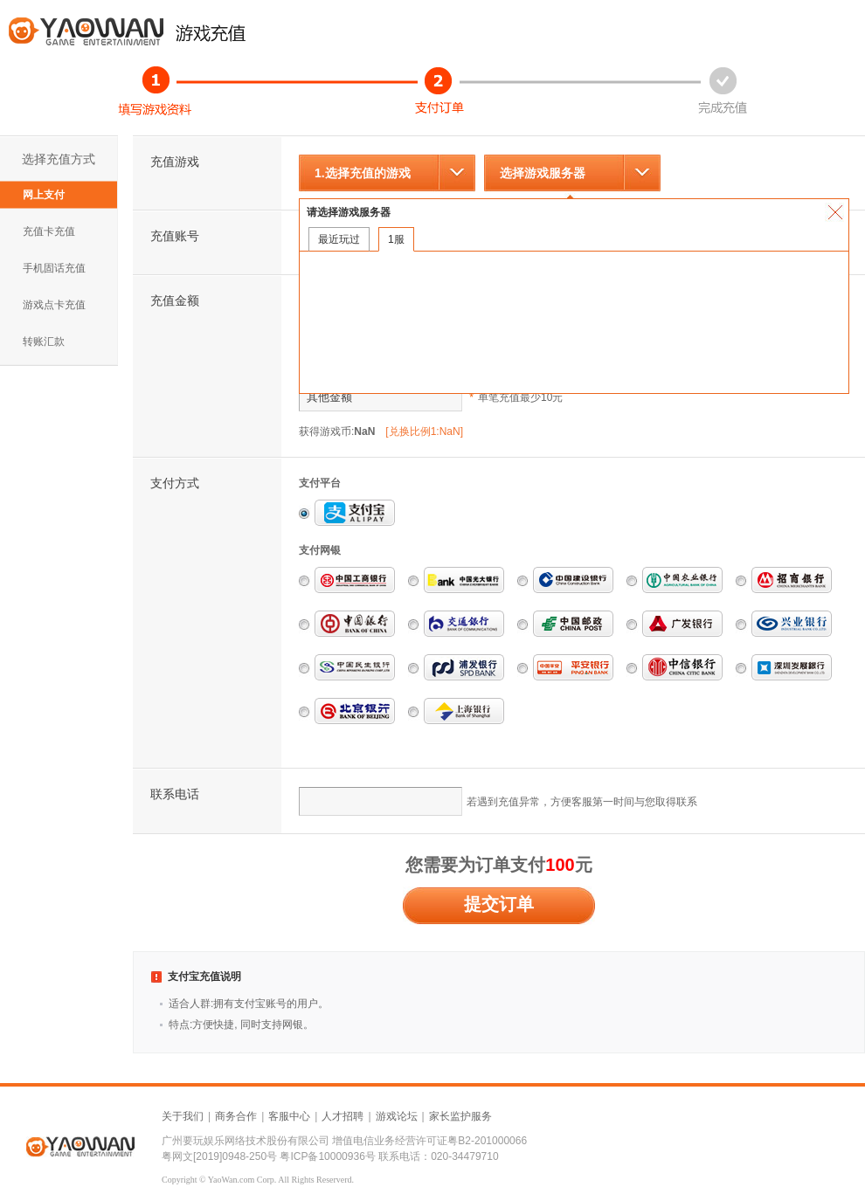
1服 (396, 239)
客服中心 (289, 1116)
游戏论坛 (397, 1116)
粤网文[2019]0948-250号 (219, 1156)
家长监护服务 (460, 1116)
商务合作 (236, 1116)
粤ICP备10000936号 (327, 1156)
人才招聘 (342, 1116)
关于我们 (183, 1116)
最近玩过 (339, 239)
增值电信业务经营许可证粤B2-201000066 (429, 1141)
